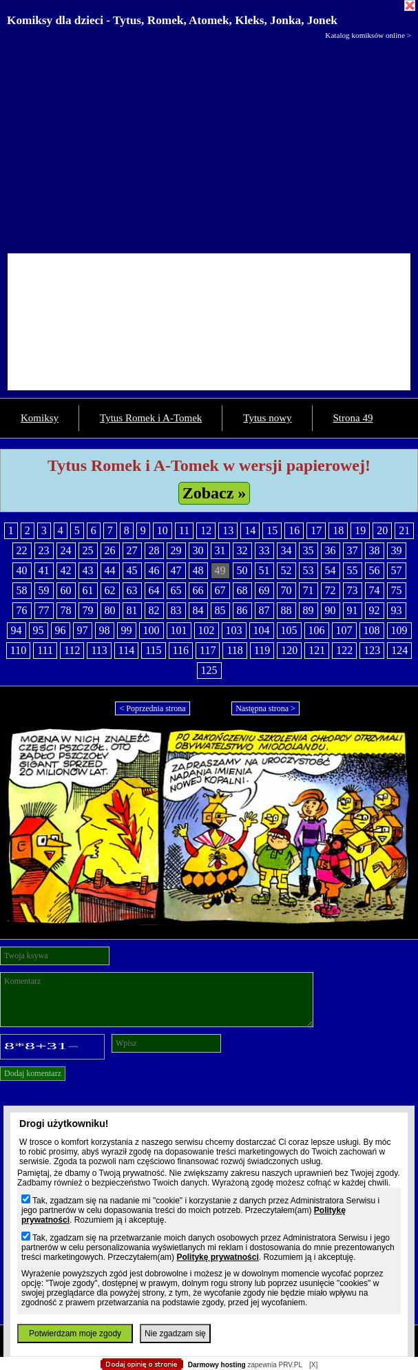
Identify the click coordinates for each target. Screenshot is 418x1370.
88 (286, 610)
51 (264, 570)
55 (352, 570)
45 (132, 570)
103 (234, 630)
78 (66, 610)
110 (18, 650)
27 (132, 550)
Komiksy (40, 417)
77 (44, 610)
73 (352, 590)
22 (22, 550)
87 (264, 610)
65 (176, 590)
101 (179, 630)
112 (72, 650)
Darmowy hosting (217, 1365)
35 (308, 550)
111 (45, 650)
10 (162, 530)
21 (404, 530)
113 (99, 650)
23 (44, 550)
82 (154, 610)
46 (154, 570)
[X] (313, 1365)
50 (242, 570)
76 (22, 610)
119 (262, 650)
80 (110, 610)
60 (66, 590)
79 (88, 610)
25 (88, 550)
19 (360, 530)
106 (317, 630)
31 (220, 550)
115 (153, 650)
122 (344, 650)
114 (126, 650)
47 (176, 570)
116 (181, 650)
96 (60, 630)
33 (264, 550)
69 (264, 590)
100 (151, 630)
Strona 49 (353, 417)
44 (110, 570)
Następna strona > (265, 708)
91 (352, 610)
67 (220, 590)
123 (372, 650)
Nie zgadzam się (175, 1333)
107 (344, 630)
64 (154, 590)
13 (227, 530)
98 (104, 630)
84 (198, 610)
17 (316, 530)
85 (220, 610)
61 (88, 590)
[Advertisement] (209, 143)
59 (44, 590)
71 (308, 590)
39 (396, 550)
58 (22, 590)
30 (198, 550)
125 (209, 670)
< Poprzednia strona (152, 708)
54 (330, 570)
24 (66, 550)
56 (374, 570)
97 (82, 630)
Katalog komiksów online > (368, 35)
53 (308, 570)
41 (44, 570)
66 (198, 590)
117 (208, 650)
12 (205, 530)
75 (396, 590)
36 (330, 550)
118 (234, 650)
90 (330, 610)
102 (206, 630)
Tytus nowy (267, 417)
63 (132, 590)
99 (126, 630)
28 (154, 550)
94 (16, 630)
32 (242, 550)
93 (396, 610)
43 (88, 570)
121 (317, 650)
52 (286, 570)
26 (110, 550)
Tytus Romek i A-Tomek (151, 417)
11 (184, 530)
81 (132, 610)
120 (289, 650)
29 (176, 550)
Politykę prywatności (217, 1257)
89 (308, 610)
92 (374, 610)
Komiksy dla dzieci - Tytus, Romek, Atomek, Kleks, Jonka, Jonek (172, 20)
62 (110, 590)
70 (286, 590)
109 (399, 630)
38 (374, 550)
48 (198, 570)
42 (66, 570)
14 (249, 530)
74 (374, 590)
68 (242, 590)
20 (382, 530)
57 (396, 570)
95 (38, 630)
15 (272, 530)
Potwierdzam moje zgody (75, 1333)
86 (242, 610)
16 (294, 530)
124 (399, 650)
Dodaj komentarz (32, 1073)
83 (176, 610)
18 (338, 530)
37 (352, 550)
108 (372, 630)
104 (261, 630)
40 (22, 570)
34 (286, 550)
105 (289, 630)
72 (330, 590)
